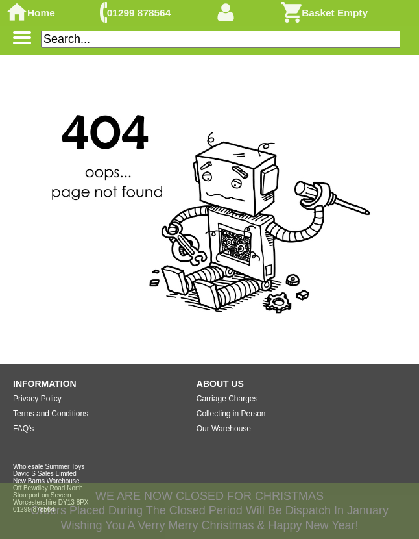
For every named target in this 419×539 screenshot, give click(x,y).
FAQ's (23, 428)
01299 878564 (139, 12)
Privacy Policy (37, 398)
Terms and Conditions (50, 413)
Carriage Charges (227, 398)
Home (41, 12)
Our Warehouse (224, 428)
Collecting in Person (231, 413)
